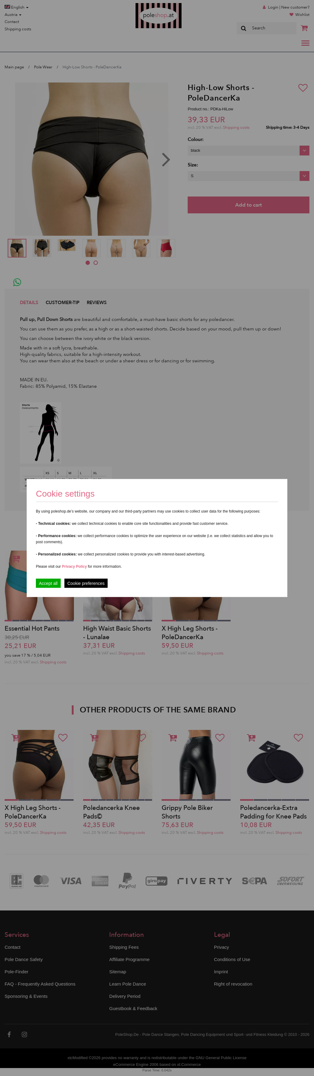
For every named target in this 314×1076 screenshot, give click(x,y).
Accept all (48, 583)
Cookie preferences (86, 583)
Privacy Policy (74, 566)
